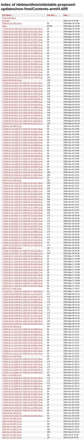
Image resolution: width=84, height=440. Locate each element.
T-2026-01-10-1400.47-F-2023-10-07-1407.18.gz (22, 137)
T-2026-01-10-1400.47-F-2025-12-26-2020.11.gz (22, 161)
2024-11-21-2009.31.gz (12, 375)
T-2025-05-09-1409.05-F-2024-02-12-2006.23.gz (22, 302)
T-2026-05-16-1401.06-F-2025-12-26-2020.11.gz (22, 64)
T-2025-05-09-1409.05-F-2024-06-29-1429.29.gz (22, 305)
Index (4, 26)
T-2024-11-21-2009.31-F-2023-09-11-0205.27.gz (22, 386)
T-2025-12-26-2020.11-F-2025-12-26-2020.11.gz (22, 253)
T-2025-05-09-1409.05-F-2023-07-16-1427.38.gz (22, 318)
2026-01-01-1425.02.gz (12, 180)
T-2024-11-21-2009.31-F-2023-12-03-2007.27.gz (22, 367)
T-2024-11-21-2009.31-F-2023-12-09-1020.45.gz (22, 370)
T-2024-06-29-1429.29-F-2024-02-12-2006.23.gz (22, 408)
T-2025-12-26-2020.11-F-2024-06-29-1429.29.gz (22, 235)
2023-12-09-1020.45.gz (12, 421)
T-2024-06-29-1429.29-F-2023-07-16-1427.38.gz (22, 410)
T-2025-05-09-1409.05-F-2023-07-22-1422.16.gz (22, 316)
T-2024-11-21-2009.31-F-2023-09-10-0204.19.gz (22, 383)
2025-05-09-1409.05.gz (12, 326)
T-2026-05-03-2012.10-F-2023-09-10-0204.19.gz (22, 88)
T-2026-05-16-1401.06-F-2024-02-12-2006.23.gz (22, 48)
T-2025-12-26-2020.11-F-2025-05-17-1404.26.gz (22, 245)
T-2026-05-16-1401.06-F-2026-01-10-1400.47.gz (22, 69)
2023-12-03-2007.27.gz (12, 424)
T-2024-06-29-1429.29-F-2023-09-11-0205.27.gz (22, 397)
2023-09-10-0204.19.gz (12, 432)
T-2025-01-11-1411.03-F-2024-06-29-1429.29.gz (22, 332)
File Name (6, 15)
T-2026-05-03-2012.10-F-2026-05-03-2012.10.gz (22, 124)
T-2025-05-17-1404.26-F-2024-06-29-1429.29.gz (22, 256)
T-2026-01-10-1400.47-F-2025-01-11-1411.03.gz (22, 153)
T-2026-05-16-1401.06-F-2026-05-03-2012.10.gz (22, 72)
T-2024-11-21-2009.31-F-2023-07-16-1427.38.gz (22, 378)
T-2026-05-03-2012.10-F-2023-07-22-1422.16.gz (22, 86)
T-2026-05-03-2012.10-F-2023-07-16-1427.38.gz (22, 83)
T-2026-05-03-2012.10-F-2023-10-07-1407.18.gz (22, 94)
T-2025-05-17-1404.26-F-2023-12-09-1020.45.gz (22, 281)
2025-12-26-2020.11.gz (12, 248)
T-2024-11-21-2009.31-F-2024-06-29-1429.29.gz (22, 362)
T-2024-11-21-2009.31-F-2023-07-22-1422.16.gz (22, 381)
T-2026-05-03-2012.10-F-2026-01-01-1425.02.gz (22, 121)
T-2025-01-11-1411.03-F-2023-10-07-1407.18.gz (22, 351)
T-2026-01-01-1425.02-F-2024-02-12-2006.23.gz (22, 202)
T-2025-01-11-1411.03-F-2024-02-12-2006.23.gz (22, 329)
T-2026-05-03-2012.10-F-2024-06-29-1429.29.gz (22, 105)
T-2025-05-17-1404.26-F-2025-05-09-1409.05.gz (22, 264)
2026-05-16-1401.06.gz (12, 23)
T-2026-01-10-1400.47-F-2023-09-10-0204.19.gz (22, 132)
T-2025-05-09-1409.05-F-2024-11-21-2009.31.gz (22, 308)
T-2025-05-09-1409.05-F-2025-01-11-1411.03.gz (22, 294)
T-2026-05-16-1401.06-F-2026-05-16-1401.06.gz (22, 75)
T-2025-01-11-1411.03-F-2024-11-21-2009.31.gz (22, 335)
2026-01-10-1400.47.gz (12, 126)
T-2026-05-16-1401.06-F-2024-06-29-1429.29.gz (22, 50)
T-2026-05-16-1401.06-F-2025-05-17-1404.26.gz (22, 61)
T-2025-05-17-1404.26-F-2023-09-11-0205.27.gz (22, 272)
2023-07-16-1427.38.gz (12, 437)
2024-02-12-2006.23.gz (12, 418)
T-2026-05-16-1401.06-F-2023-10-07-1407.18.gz (22, 40)
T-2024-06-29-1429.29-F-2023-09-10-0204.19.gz (22, 394)
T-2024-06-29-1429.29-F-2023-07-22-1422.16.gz (22, 391)
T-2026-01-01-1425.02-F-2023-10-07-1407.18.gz (22, 194)
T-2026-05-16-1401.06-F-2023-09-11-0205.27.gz (22, 37)
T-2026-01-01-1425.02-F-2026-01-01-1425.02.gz (22, 213)
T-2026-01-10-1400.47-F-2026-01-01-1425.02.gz (22, 164)
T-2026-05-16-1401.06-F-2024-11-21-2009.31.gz (22, 53)
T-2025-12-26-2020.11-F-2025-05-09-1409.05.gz (22, 243)
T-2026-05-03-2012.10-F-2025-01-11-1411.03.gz (22, 110)
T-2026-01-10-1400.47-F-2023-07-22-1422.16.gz (22, 129)
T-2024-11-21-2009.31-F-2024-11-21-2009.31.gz (22, 389)
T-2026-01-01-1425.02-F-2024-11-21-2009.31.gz (22, 207)
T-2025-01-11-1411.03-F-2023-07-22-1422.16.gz (22, 343)
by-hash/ (5, 21)
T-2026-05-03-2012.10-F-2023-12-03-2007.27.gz (22, 96)
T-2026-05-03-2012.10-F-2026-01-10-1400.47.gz (22, 78)
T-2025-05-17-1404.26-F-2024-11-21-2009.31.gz (22, 259)
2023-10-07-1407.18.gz (12, 427)
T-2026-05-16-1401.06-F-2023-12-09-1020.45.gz (22, 45)
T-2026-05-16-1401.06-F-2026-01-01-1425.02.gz (22, 67)
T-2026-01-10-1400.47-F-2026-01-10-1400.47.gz (22, 167)
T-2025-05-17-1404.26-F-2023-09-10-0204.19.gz (22, 270)
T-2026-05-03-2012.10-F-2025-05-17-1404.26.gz (22, 115)
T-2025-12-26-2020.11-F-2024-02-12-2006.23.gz (22, 232)
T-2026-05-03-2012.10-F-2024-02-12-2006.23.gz (22, 102)
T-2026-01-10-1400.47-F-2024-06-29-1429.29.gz (22, 148)
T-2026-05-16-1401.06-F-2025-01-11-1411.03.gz (22, 56)
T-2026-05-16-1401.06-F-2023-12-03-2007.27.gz (22, 42)
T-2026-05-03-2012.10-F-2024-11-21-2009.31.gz (22, 107)
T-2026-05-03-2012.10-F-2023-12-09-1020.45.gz (22, 99)
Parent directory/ (9, 18)
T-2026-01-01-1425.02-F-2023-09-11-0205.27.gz (22, 191)
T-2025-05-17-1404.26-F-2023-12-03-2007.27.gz (22, 278)
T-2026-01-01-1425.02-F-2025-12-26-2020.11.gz (22, 178)
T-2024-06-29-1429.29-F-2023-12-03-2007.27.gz (22, 402)
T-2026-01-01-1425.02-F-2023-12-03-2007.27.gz (22, 197)
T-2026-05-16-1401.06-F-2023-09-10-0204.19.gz (22, 34)
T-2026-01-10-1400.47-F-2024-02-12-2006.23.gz (22, 145)
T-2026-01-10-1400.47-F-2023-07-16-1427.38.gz (22, 170)
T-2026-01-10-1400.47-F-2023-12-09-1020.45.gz (22, 142)
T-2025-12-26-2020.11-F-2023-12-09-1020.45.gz (22, 229)
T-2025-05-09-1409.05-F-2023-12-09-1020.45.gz (22, 299)
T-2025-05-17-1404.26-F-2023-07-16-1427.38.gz (22, 286)
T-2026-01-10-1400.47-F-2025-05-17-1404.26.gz (22, 159)
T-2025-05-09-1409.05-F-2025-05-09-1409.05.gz (22, 321)
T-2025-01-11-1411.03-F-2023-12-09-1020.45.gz (22, 340)
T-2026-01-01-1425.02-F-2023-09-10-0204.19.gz (22, 188)
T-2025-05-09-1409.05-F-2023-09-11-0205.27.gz (22, 313)
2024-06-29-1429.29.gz (12, 413)
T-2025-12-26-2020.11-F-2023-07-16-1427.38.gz (22, 251)
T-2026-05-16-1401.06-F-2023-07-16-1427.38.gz (22, 29)
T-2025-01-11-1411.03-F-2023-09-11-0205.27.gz (22, 348)
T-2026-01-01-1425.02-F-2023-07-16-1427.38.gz (22, 183)
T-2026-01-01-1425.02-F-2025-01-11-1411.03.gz (22, 210)
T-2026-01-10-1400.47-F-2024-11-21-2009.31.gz (22, 151)
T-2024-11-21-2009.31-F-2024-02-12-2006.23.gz (22, 372)
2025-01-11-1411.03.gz (12, 356)
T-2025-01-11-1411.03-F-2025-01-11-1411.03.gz (22, 354)
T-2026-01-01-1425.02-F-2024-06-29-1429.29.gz (22, 205)
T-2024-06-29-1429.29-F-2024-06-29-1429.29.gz (22, 416)
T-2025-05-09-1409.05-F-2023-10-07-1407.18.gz (22, 310)
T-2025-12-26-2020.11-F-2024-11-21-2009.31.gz (22, 237)
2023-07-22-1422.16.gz (12, 435)
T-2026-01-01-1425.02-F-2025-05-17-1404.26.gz (22, 175)
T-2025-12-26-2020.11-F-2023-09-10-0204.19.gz (22, 218)
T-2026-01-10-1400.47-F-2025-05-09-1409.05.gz (22, 156)
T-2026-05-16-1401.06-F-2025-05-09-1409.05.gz (22, 59)
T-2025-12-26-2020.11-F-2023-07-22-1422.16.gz (22, 215)
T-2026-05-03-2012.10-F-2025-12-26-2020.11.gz (22, 118)
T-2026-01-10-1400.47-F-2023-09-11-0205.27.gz (22, 134)
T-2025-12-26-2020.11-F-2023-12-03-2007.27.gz (22, 226)
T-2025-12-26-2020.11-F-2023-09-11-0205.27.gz (22, 221)
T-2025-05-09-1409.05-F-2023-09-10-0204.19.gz (22, 324)
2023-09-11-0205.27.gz (12, 429)
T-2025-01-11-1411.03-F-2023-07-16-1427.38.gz (22, 359)
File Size (50, 15)
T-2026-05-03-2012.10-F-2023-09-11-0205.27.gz (22, 91)
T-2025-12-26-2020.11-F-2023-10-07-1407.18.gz (22, 224)
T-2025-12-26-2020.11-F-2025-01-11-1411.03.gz (22, 240)
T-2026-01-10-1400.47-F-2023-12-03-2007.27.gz (22, 140)
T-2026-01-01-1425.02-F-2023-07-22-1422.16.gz (22, 186)
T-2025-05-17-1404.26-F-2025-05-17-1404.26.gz (22, 291)
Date (65, 15)
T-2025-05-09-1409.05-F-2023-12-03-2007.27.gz (22, 297)
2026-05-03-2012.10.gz (12, 80)
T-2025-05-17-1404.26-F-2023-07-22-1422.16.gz (22, 267)
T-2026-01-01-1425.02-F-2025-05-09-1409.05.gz (22, 172)
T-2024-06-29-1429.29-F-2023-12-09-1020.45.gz (22, 405)
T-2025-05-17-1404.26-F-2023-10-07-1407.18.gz (22, 275)
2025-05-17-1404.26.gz (12, 289)
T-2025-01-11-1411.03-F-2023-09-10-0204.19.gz (22, 345)
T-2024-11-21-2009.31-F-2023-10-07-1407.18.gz (22, 364)
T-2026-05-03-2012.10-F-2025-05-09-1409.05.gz (22, 113)
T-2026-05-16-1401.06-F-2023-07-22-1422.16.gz (22, 32)
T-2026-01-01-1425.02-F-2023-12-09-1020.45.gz (22, 199)
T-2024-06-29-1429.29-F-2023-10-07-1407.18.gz (22, 400)
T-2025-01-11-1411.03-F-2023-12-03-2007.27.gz (22, 337)
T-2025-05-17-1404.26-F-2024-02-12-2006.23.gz (22, 283)
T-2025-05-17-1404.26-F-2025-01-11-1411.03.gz (22, 262)
